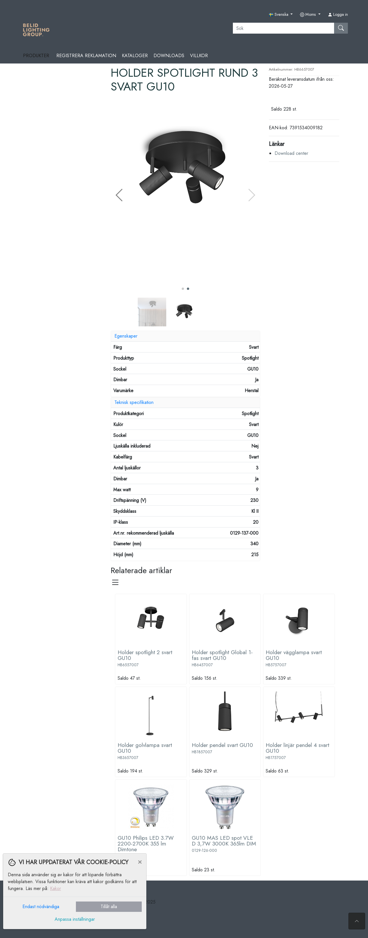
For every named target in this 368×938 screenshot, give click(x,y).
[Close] (139, 862)
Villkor (199, 55)
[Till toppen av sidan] (356, 921)
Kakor (55, 888)
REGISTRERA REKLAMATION (86, 55)
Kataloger (135, 55)
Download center (291, 153)
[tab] (185, 336)
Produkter (37, 55)
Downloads (169, 55)
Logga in (338, 14)
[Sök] (283, 28)
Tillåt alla (109, 906)
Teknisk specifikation (134, 402)
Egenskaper (125, 336)
